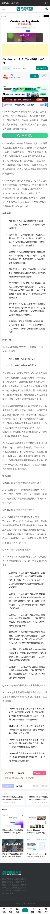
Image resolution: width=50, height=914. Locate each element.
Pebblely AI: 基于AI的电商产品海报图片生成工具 (38, 799)
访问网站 (41, 68)
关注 (34, 76)
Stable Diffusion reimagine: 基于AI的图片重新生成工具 (37, 832)
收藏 (19, 786)
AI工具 (7, 68)
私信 (44, 76)
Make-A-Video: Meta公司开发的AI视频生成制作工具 (12, 856)
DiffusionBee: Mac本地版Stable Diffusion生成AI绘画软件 (12, 832)
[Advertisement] (25, 50)
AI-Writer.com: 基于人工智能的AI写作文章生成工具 (37, 856)
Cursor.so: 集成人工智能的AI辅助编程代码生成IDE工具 (12, 799)
